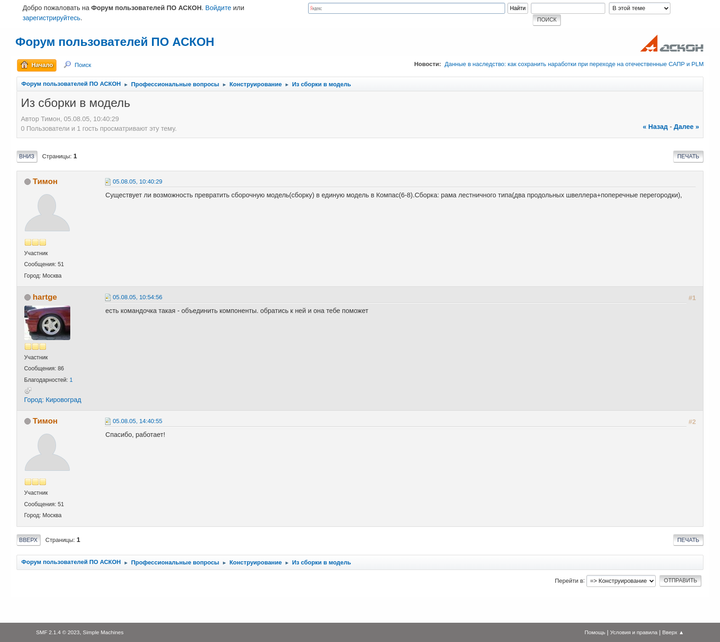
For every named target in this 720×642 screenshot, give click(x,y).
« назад (655, 126)
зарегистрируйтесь (51, 18)
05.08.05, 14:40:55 (138, 421)
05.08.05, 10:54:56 (138, 297)
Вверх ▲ (673, 632)
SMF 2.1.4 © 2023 (57, 632)
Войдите (218, 7)
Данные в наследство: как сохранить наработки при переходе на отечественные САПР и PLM (573, 64)
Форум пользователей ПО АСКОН (115, 41)
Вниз (26, 156)
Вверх (28, 540)
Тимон (45, 181)
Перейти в (569, 580)
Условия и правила (634, 632)
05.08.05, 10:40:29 (138, 181)
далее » (686, 126)
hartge (45, 296)
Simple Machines (103, 632)
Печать (688, 156)
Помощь (595, 632)
